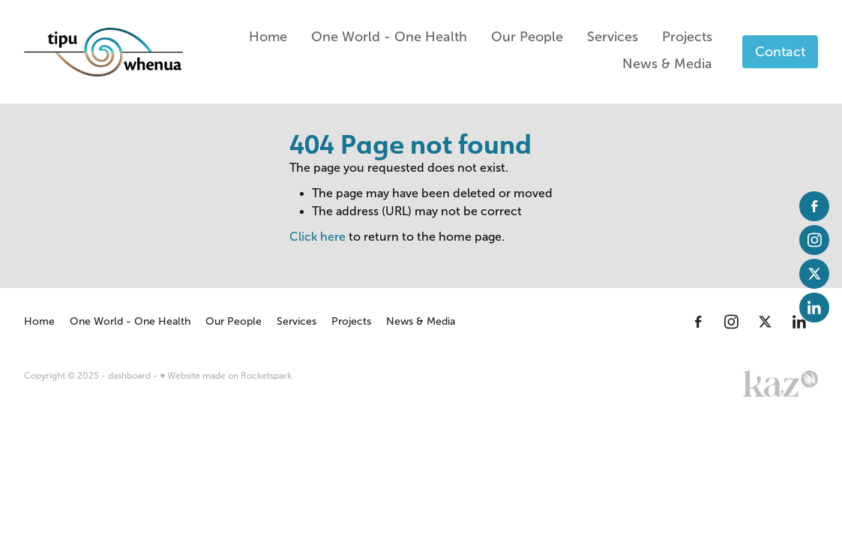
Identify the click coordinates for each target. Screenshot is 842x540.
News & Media (667, 63)
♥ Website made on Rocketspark (226, 375)
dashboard (129, 375)
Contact (780, 51)
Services (612, 36)
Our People (527, 36)
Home (268, 36)
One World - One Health (389, 36)
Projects (687, 36)
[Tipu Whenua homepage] (103, 52)
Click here (317, 236)
